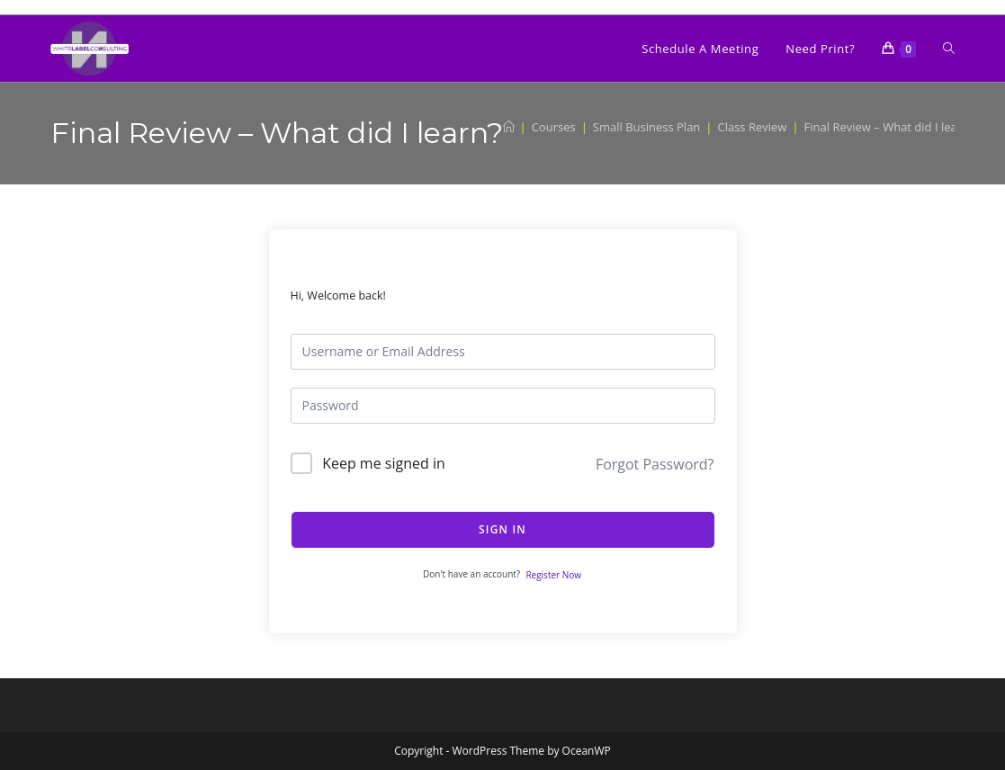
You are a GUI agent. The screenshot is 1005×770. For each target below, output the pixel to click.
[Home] (509, 127)
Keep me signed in (383, 463)
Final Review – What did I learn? (889, 127)
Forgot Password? (655, 464)
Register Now (553, 575)
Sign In (502, 529)
